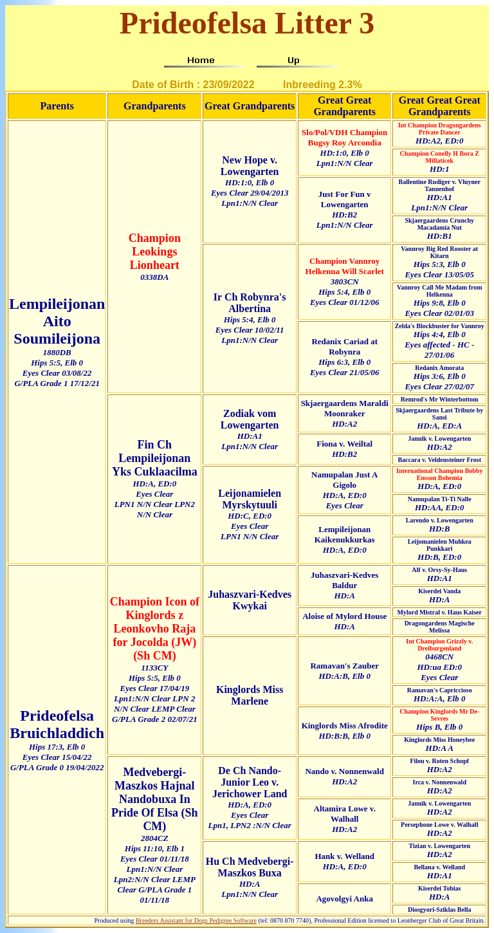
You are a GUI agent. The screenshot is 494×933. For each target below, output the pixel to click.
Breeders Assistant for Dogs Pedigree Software (196, 920)
